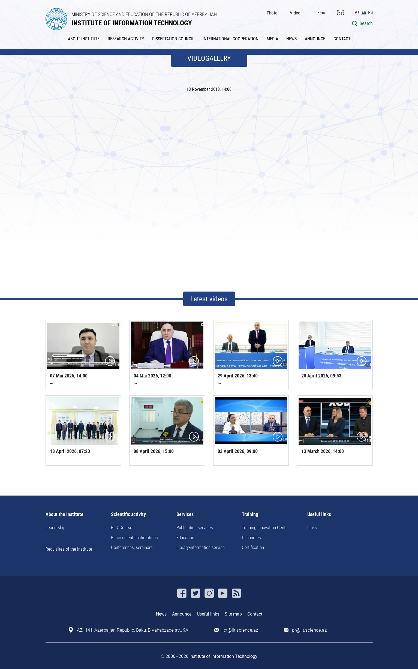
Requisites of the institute (69, 549)
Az (357, 12)
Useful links (319, 514)
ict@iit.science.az (240, 630)
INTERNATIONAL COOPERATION (230, 38)
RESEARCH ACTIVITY (126, 38)
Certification (253, 547)
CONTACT (341, 38)
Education (185, 537)
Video (295, 13)
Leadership (55, 527)
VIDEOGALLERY (209, 58)
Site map (233, 614)
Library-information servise (200, 547)
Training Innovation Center (265, 527)
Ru (370, 12)
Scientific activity (128, 514)
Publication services (194, 527)
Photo (272, 13)
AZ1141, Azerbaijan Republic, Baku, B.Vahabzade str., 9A (132, 630)
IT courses (251, 537)
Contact (254, 614)
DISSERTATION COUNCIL (173, 38)
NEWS (291, 38)
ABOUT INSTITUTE (84, 38)
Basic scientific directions (134, 537)
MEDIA (272, 38)
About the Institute (64, 514)
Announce (181, 614)
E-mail (323, 12)
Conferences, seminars (132, 547)
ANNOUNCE (315, 38)
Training (250, 514)
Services (185, 514)
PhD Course (121, 527)
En (364, 12)
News (161, 614)
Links (312, 527)
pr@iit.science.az (309, 630)
